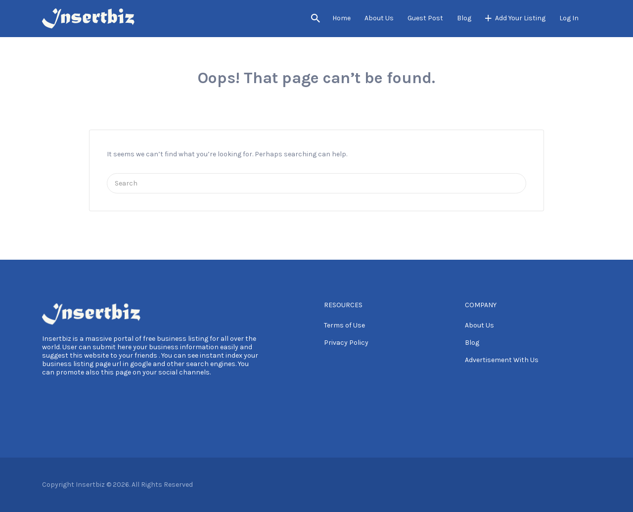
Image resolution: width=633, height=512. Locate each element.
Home (341, 18)
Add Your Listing (520, 18)
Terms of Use (344, 325)
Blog (464, 18)
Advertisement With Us (502, 360)
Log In (569, 18)
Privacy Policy (346, 342)
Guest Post (425, 18)
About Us (379, 18)
